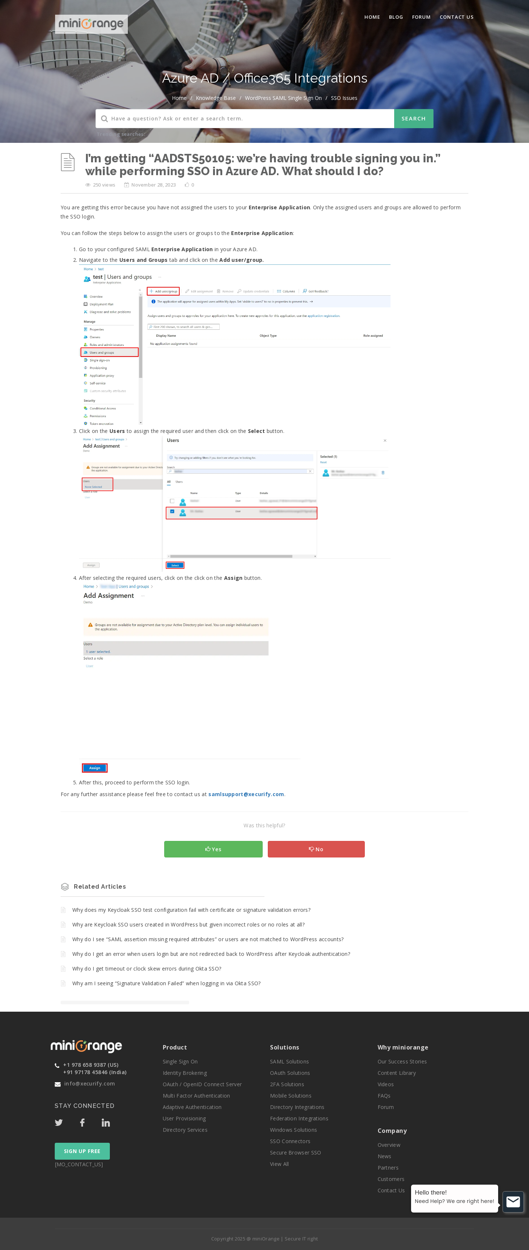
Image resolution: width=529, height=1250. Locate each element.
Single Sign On (180, 1061)
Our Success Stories (402, 1061)
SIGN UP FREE (82, 1151)
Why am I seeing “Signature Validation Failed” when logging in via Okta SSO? (166, 983)
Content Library (397, 1072)
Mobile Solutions (291, 1095)
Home (372, 17)
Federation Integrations (299, 1118)
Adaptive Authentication (192, 1106)
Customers (391, 1178)
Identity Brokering (185, 1072)
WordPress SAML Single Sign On (283, 97)
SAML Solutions (289, 1061)
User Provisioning (184, 1118)
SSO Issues (344, 97)
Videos (386, 1084)
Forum (421, 17)
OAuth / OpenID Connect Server (202, 1084)
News (385, 1156)
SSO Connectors (290, 1141)
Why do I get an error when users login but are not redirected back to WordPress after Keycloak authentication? (211, 953)
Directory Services (185, 1129)
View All (279, 1163)
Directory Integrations (297, 1106)
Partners (388, 1167)
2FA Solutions (287, 1084)
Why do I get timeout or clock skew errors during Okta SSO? (146, 968)
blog (396, 17)
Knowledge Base (216, 97)
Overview (389, 1144)
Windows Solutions (293, 1129)
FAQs (384, 1095)
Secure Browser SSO (295, 1152)
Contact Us (457, 17)
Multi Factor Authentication (196, 1095)
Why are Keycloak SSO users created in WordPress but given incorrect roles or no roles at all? (188, 924)
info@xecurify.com (89, 1083)
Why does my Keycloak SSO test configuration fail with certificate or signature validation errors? (191, 909)
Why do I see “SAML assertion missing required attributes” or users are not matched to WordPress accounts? (208, 939)
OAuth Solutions (290, 1072)
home (179, 97)
